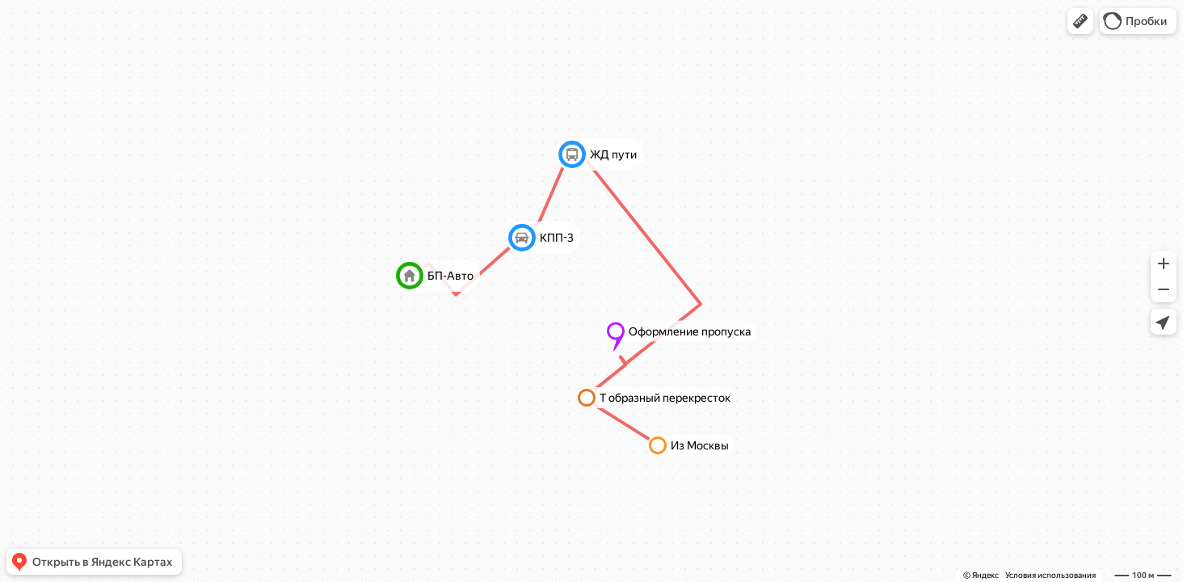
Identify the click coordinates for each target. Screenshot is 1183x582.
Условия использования (1050, 575)
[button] (1080, 21)
